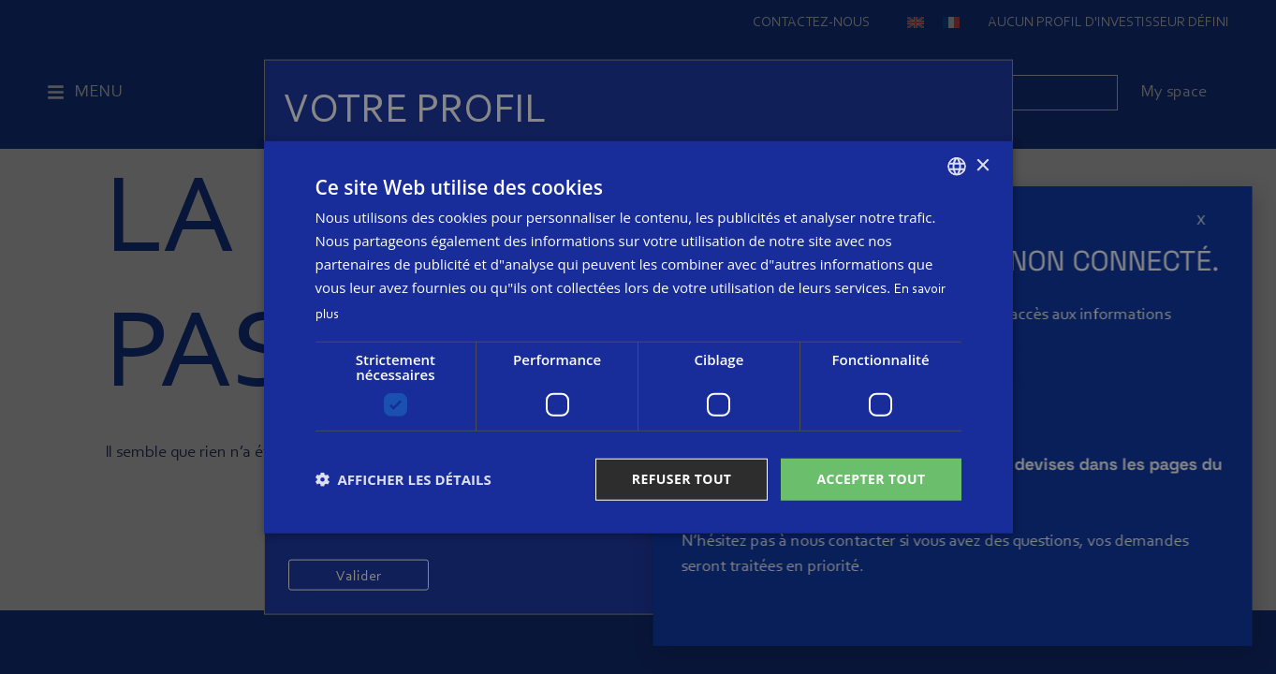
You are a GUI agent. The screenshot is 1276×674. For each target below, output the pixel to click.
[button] (403, 479)
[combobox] (956, 166)
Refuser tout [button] (682, 479)
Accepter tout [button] (870, 479)
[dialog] (638, 337)
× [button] (982, 165)
